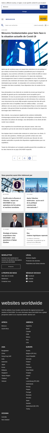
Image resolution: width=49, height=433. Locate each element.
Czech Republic (30, 356)
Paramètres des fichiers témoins (35, 263)
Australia (4, 417)
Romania (28, 395)
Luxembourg (29, 381)
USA (27, 342)
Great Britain (29, 370)
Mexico (28, 337)
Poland (28, 389)
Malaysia (4, 370)
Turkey (28, 409)
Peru (27, 340)
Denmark (28, 359)
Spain (27, 400)
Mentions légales (31, 258)
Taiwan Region (6, 375)
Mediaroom (10, 19)
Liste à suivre (38, 25)
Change (24, 11)
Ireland (28, 375)
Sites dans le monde (8, 276)
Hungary (28, 373)
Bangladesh (5, 350)
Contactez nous (6, 281)
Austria (28, 350)
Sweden (28, 403)
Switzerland (29, 406)
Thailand (4, 378)
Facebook (30, 276)
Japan (3, 364)
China (3, 353)
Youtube (29, 281)
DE (38, 381)
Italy (27, 378)
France (28, 364)
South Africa (5, 328)
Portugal (28, 392)
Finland (28, 362)
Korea (3, 367)
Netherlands (29, 384)
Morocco (4, 326)
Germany (29, 367)
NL (35, 353)
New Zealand (5, 419)
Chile (27, 334)
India (3, 359)
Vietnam (4, 381)
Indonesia (4, 362)
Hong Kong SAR (6, 356)
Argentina (29, 326)
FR (32, 353)
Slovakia (28, 398)
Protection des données (33, 261)
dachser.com (31, 314)
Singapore (5, 373)
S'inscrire (11, 266)
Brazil (27, 328)
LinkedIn (29, 278)
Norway (28, 386)
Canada (28, 331)
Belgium (28, 353)
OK (44, 6)
